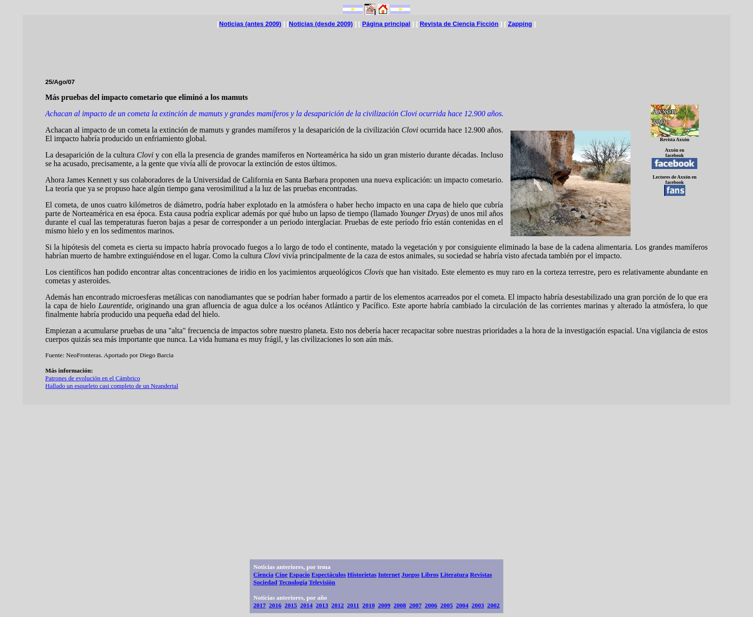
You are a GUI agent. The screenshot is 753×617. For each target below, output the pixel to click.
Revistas (481, 574)
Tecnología (293, 582)
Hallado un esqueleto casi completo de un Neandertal (111, 385)
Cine (281, 574)
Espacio (299, 574)
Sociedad (266, 582)
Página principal (386, 23)
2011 (353, 605)
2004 (462, 605)
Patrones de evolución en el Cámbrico (92, 378)
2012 (337, 605)
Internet (389, 574)
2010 (368, 605)
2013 (322, 605)
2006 (431, 605)
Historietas (361, 574)
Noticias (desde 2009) (321, 23)
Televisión (322, 582)
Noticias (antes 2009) (250, 23)
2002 (493, 605)
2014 (306, 605)
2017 (260, 605)
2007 (415, 605)
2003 (478, 605)
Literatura (454, 574)
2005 (446, 605)
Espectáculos (329, 574)
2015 (291, 605)
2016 (275, 605)
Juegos (410, 574)
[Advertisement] (376, 49)
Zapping (520, 23)
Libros (430, 574)
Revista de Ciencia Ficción (459, 23)
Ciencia (264, 574)
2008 (399, 605)
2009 (384, 605)
